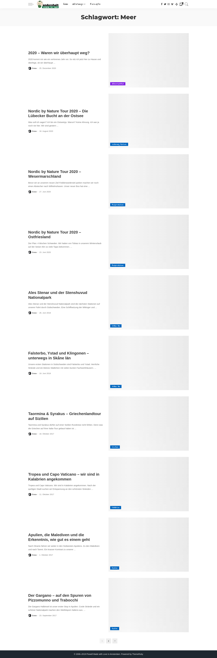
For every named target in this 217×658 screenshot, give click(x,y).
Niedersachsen (118, 204)
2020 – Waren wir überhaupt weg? (59, 53)
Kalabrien (115, 507)
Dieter (34, 68)
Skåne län (116, 325)
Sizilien (115, 447)
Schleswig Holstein (119, 144)
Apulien (114, 568)
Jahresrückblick (118, 83)
